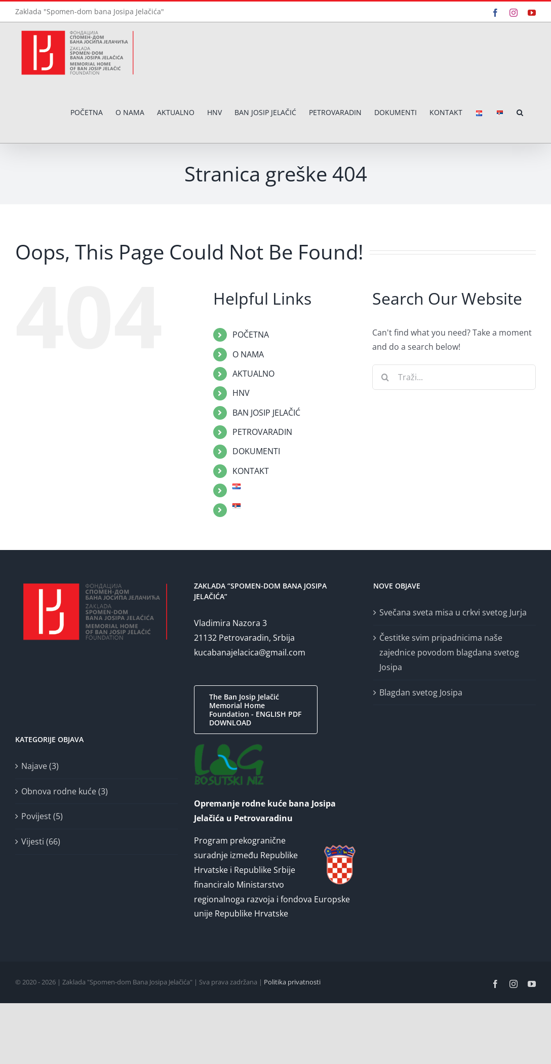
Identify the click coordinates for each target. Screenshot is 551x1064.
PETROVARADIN (262, 431)
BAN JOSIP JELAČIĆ (266, 412)
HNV (241, 392)
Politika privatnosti (292, 981)
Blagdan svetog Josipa (420, 692)
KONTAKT (250, 470)
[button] (520, 113)
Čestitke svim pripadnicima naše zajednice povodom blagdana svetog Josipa (449, 652)
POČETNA (250, 334)
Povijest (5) (42, 816)
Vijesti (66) (40, 841)
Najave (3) (40, 766)
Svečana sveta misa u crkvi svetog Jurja (453, 612)
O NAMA (248, 354)
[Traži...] (454, 377)
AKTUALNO (253, 373)
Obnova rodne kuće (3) (64, 791)
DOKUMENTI (256, 451)
